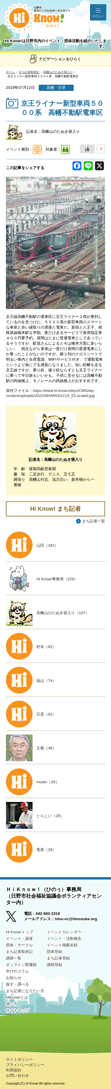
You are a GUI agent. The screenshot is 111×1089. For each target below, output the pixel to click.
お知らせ (13, 977)
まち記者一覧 (93, 521)
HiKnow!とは (17, 997)
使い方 (11, 1004)
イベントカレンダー (64, 932)
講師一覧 (13, 958)
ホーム (10, 72)
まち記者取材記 (29, 72)
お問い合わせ (17, 1075)
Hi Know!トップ (19, 932)
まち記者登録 (58, 958)
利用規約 (13, 1070)
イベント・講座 (19, 938)
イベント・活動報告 (64, 938)
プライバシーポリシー (25, 1065)
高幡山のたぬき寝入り (58, 72)
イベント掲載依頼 (62, 945)
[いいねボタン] (87, 148)
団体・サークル (19, 945)
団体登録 (54, 951)
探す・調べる (17, 984)
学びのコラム (17, 971)
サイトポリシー (19, 1059)
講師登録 (54, 964)
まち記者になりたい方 (25, 991)
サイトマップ (17, 1010)
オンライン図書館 (21, 964)
